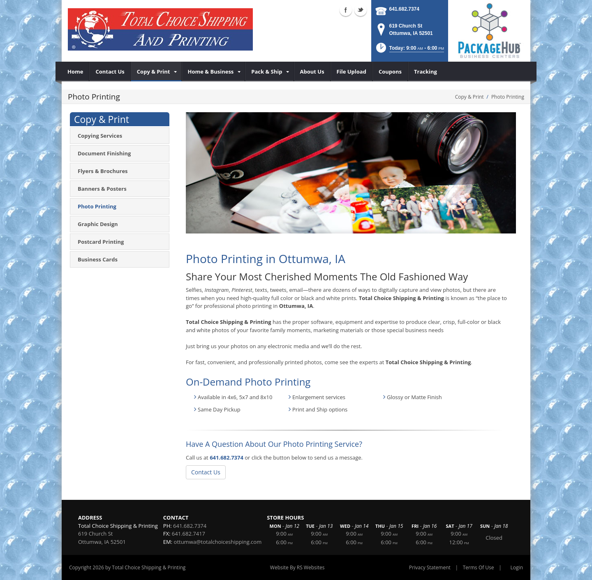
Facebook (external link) (346, 10)
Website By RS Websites (297, 567)
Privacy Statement (430, 567)
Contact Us (205, 472)
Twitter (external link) (360, 10)
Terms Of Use (478, 567)
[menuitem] (75, 71)
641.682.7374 (404, 9)
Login (517, 567)
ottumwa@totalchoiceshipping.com (218, 541)
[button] (409, 50)
